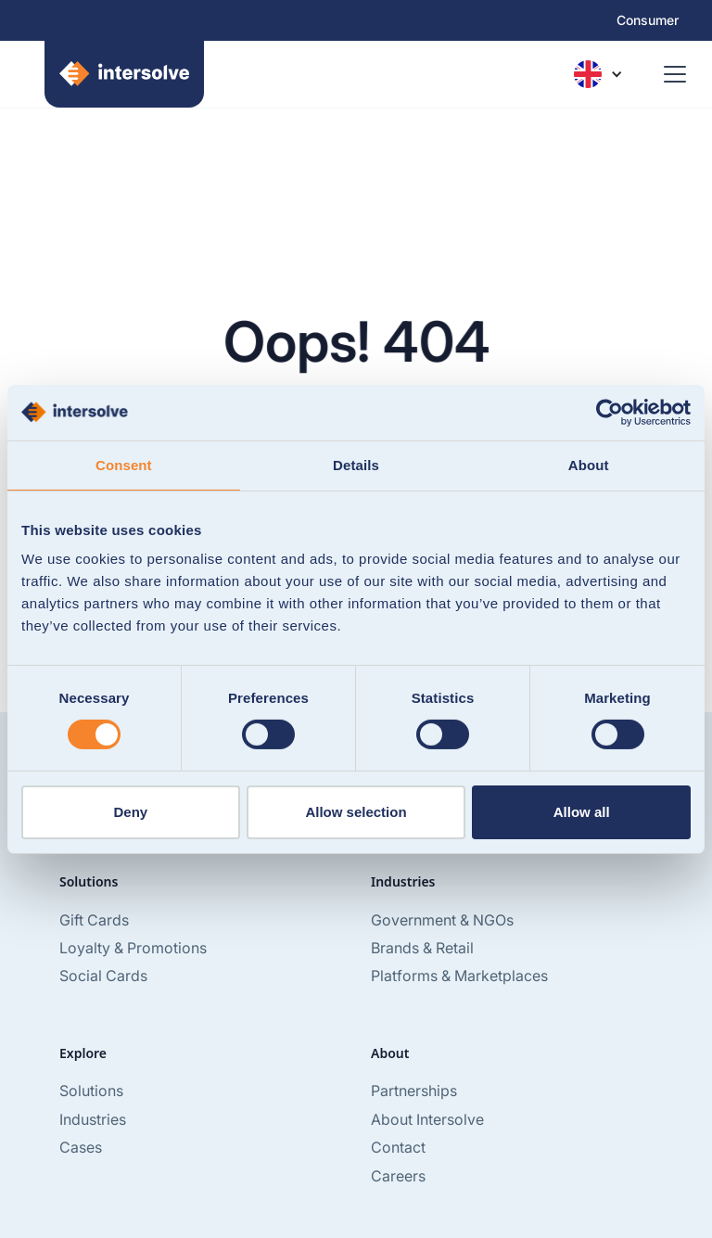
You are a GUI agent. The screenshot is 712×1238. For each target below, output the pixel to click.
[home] (113, 74)
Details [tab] (356, 464)
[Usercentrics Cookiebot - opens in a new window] (609, 412)
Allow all (581, 812)
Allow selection (355, 812)
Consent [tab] (123, 464)
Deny (130, 812)
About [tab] (588, 464)
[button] (598, 74)
